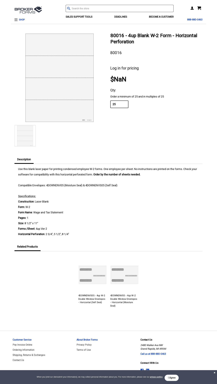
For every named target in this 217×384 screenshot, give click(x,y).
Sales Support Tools (79, 16)
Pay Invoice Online (22, 344)
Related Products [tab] (27, 246)
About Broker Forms (87, 339)
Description (24, 159)
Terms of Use (84, 349)
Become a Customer (161, 16)
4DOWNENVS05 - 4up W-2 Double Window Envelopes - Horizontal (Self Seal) (91, 299)
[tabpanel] (92, 280)
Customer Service (22, 339)
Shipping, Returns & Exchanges (29, 355)
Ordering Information (23, 349)
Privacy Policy (84, 344)
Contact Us (18, 360)
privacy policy (156, 377)
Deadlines (120, 16)
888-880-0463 (195, 19)
